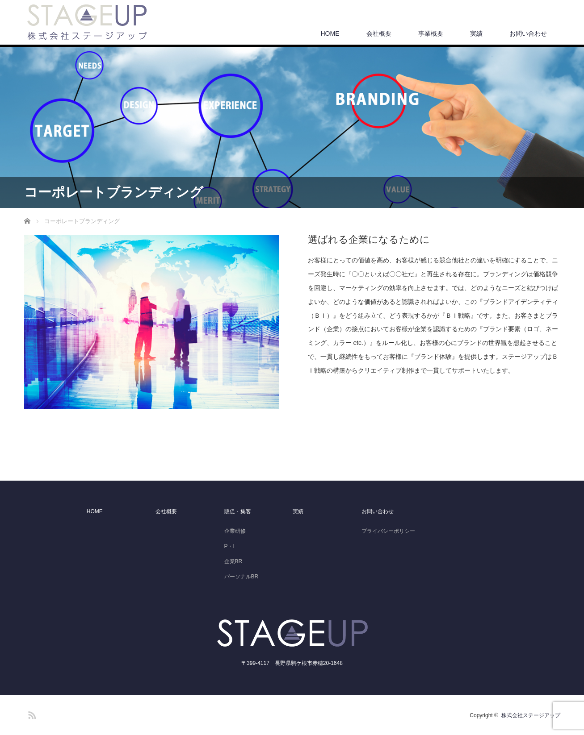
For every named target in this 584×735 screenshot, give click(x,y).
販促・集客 (237, 511)
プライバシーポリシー (388, 531)
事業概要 (430, 33)
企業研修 (235, 531)
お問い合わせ (528, 33)
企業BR (233, 561)
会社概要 (378, 33)
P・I (229, 546)
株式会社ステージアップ (530, 715)
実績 (476, 33)
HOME (330, 33)
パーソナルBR (241, 576)
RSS (31, 713)
